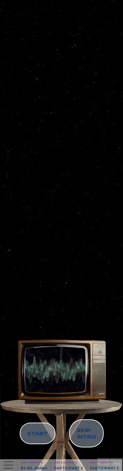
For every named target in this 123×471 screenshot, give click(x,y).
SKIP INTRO (86, 433)
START (37, 433)
